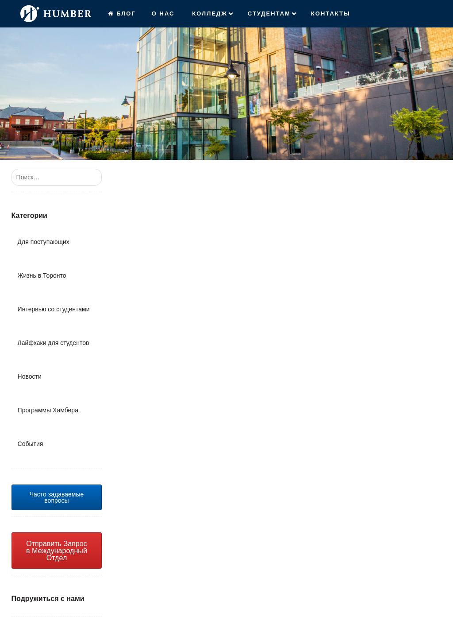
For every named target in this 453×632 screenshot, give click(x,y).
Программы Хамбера (48, 410)
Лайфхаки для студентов (53, 342)
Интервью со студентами (54, 309)
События (30, 443)
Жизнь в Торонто (42, 275)
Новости (30, 376)
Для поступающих (43, 241)
